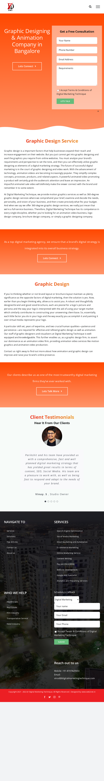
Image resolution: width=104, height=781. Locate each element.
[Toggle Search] (90, 6)
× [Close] (98, 111)
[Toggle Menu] (98, 7)
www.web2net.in (88, 692)
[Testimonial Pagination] (45, 501)
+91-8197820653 (70, 670)
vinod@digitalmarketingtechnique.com (74, 678)
